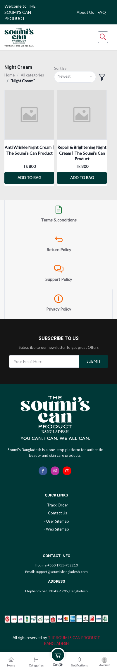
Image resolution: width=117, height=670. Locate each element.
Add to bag (29, 177)
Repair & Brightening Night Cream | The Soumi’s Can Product (81, 153)
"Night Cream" (23, 81)
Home (9, 75)
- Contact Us (56, 513)
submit (94, 361)
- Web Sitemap (56, 529)
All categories (32, 75)
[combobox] (75, 77)
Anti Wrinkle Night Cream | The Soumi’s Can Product (29, 150)
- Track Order (56, 505)
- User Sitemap (56, 521)
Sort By (60, 68)
